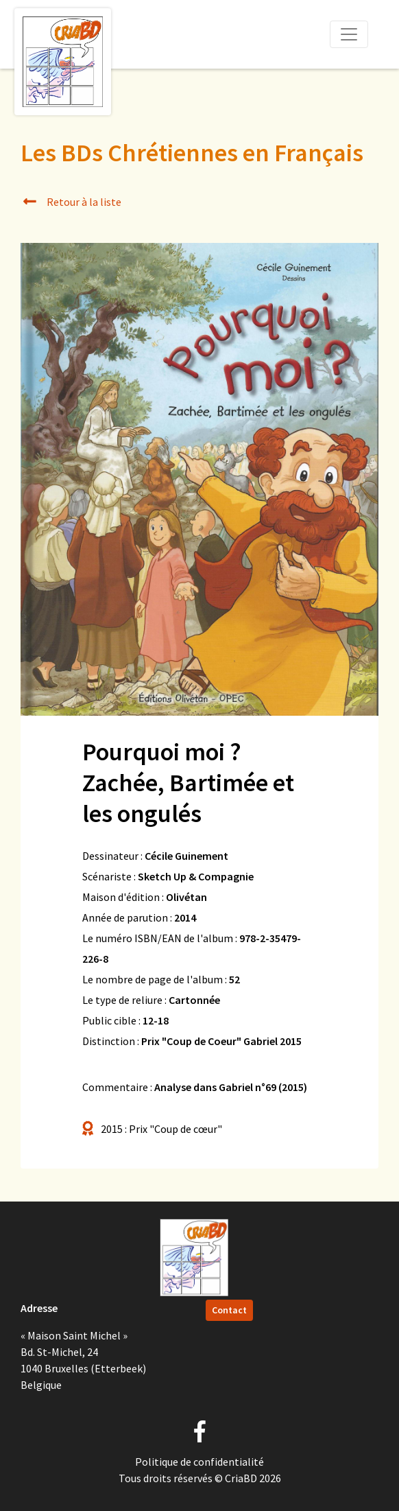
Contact (229, 1310)
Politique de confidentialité (199, 1461)
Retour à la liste (71, 202)
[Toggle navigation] (349, 34)
